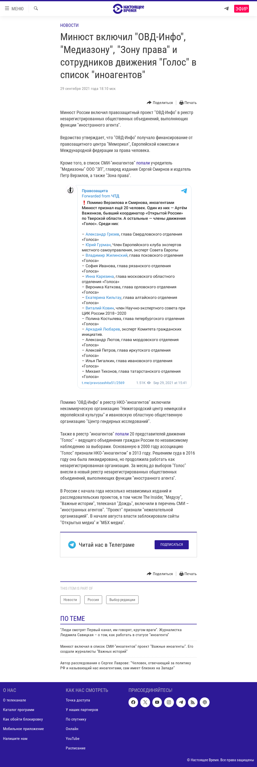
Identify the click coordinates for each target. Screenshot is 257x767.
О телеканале (14, 700)
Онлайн (72, 729)
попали (143, 163)
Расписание (76, 748)
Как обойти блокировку (23, 719)
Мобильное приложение (23, 729)
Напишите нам (15, 738)
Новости (69, 25)
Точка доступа (78, 700)
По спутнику (76, 719)
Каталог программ (18, 709)
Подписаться (171, 544)
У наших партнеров (82, 709)
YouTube (73, 738)
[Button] (160, 102)
